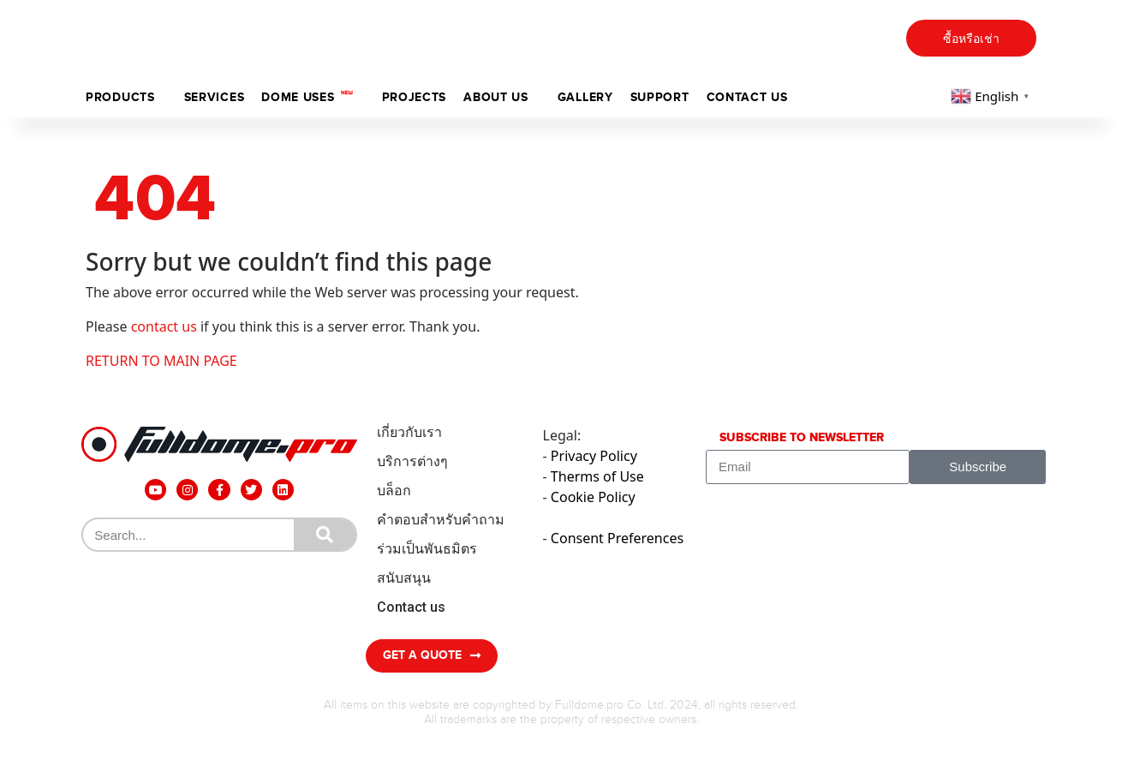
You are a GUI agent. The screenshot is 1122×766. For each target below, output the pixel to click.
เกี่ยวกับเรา (409, 432)
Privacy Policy (594, 455)
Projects (414, 97)
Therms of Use (597, 476)
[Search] (324, 534)
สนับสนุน (404, 578)
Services (214, 97)
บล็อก (394, 490)
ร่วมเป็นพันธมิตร (427, 549)
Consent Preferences (617, 538)
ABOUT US (495, 97)
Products (120, 97)
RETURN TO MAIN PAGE (161, 360)
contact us (164, 326)
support (659, 97)
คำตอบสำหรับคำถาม (440, 520)
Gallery (585, 97)
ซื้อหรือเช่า (971, 39)
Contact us (747, 97)
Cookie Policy (593, 497)
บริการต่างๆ (412, 461)
